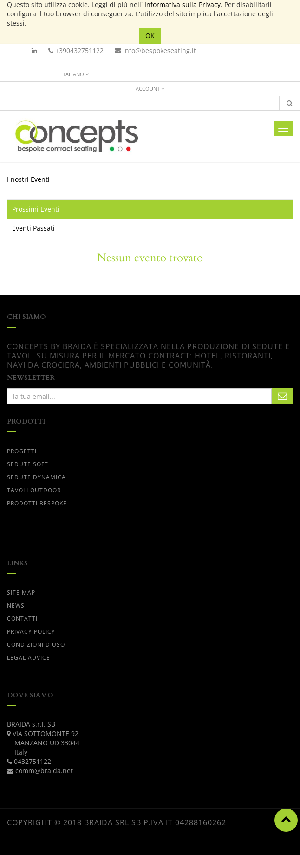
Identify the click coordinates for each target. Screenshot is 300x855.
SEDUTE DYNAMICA (36, 477)
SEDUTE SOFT (27, 464)
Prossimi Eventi (35, 209)
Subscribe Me (282, 396)
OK (150, 35)
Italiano (75, 74)
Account (150, 88)
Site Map (21, 593)
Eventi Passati (33, 228)
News (16, 606)
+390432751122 (76, 50)
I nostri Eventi (28, 179)
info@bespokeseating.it (155, 50)
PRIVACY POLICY (31, 632)
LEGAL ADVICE (28, 658)
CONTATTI (22, 619)
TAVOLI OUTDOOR (34, 490)
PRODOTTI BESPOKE (37, 503)
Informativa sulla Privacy (182, 4)
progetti (22, 451)
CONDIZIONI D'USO (36, 645)
